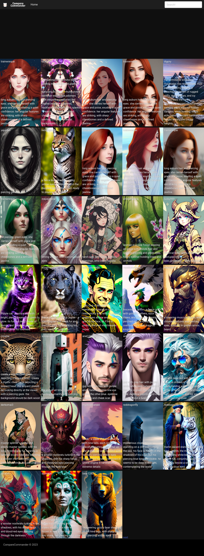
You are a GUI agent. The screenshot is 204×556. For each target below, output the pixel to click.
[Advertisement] (102, 34)
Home (34, 4)
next (125, 537)
